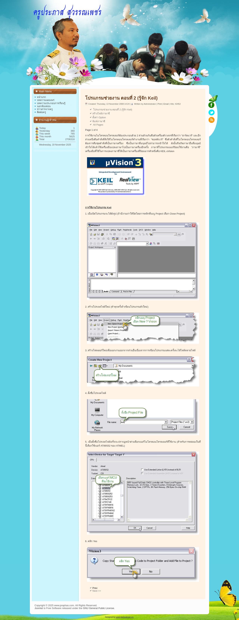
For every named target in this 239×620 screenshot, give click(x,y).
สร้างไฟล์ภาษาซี (101, 113)
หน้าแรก (41, 97)
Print (160, 104)
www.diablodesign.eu (125, 617)
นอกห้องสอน (44, 106)
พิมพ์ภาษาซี (98, 121)
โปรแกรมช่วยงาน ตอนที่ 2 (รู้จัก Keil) (121, 98)
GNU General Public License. (99, 608)
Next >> (96, 590)
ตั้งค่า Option (99, 117)
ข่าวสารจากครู (45, 109)
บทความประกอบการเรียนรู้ (51, 103)
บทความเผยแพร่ (45, 100)
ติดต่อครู (41, 112)
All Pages (97, 124)
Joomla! (39, 608)
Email (166, 104)
